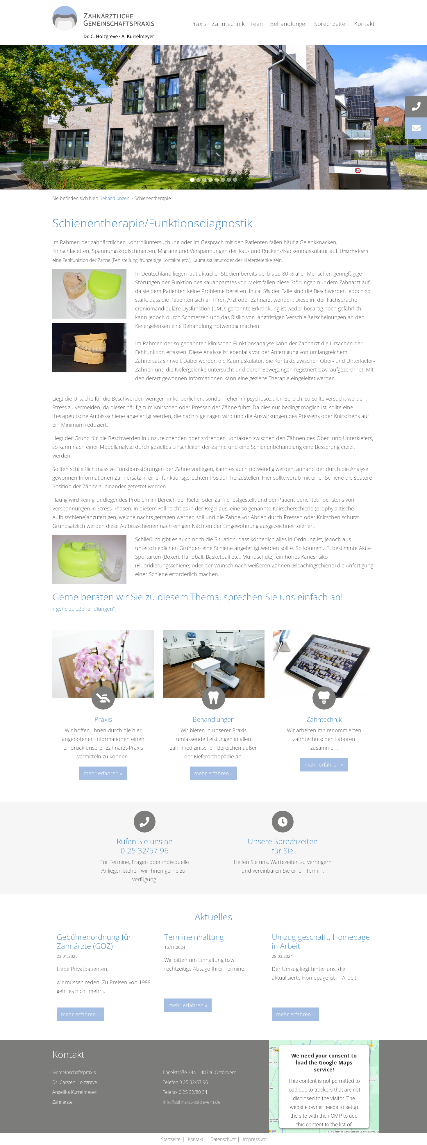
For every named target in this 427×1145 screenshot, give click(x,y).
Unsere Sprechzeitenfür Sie (283, 845)
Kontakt (364, 24)
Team (257, 24)
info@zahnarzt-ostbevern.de (192, 1102)
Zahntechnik (228, 24)
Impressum (254, 1139)
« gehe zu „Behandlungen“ (83, 608)
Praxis (198, 24)
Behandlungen (289, 24)
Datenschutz (223, 1139)
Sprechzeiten (331, 24)
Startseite (171, 1139)
